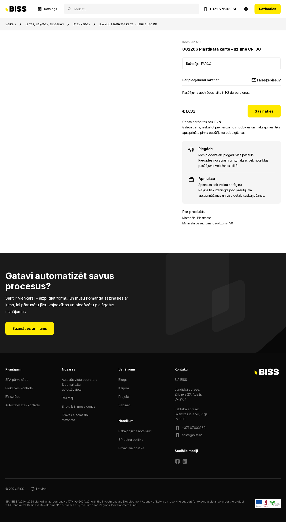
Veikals (10, 24)
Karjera (123, 388)
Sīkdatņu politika (130, 439)
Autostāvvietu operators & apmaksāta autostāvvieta (79, 384)
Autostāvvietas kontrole (22, 405)
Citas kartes (81, 24)
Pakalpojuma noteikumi (135, 431)
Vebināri (124, 405)
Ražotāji (68, 398)
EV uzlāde (12, 396)
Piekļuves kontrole (19, 388)
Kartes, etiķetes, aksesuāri (44, 24)
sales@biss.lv (269, 80)
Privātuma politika (131, 448)
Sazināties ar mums (30, 328)
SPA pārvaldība (16, 379)
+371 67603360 (223, 9)
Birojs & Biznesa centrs (78, 406)
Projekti (124, 396)
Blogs (122, 379)
